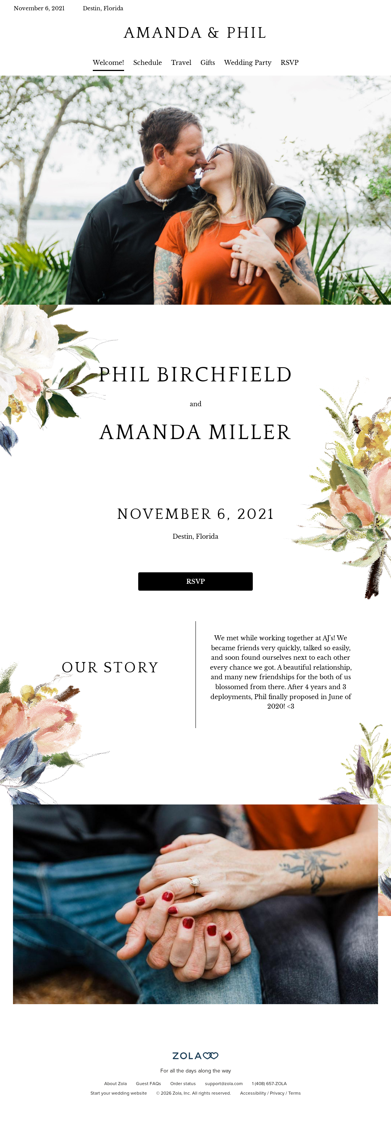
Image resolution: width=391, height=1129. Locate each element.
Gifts (207, 62)
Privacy (277, 1093)
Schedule (147, 62)
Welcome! (108, 62)
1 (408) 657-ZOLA (269, 1084)
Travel (181, 62)
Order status (183, 1084)
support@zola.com (224, 1084)
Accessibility (253, 1093)
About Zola (115, 1084)
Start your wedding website (118, 1093)
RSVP (290, 62)
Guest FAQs (148, 1084)
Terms (294, 1093)
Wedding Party (247, 62)
